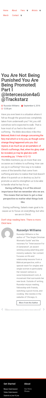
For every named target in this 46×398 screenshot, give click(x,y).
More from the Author (28, 303)
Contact (15, 15)
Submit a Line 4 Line (11, 396)
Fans (23, 10)
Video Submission (11, 392)
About (14, 10)
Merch (5, 15)
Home (5, 10)
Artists (35, 10)
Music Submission (11, 389)
